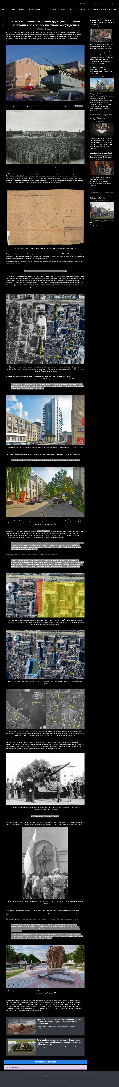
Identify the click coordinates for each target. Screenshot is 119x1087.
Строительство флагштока (34, 10)
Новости (4, 9)
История (22, 9)
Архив (89, 4)
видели (26, 377)
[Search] (101, 3)
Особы (63, 9)
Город (13, 9)
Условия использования (64, 1076)
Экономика (113, 9)
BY (81, 4)
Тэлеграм (81, 9)
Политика (54, 9)
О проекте (49, 1076)
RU (84, 4)
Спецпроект (93, 9)
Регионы (72, 9)
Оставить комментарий (45, 1062)
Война (103, 9)
